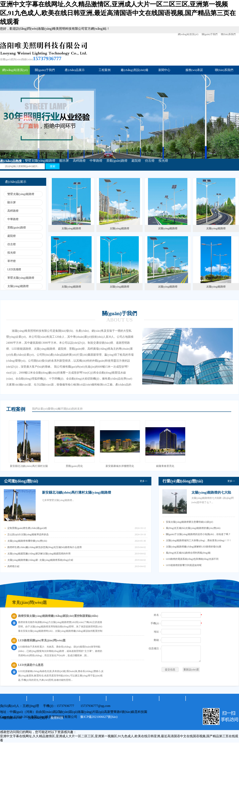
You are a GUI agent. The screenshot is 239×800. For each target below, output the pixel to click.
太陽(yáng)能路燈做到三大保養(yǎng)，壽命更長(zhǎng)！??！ (198, 540)
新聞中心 (164, 70)
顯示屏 (64, 160)
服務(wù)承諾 (194, 70)
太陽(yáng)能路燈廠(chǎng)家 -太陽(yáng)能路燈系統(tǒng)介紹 (40, 560)
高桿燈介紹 (13, 566)
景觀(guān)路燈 (116, 160)
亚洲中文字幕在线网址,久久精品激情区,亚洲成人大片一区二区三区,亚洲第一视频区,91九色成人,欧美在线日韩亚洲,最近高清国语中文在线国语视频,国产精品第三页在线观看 (118, 13)
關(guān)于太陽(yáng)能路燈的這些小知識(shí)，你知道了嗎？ (198, 534)
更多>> (143, 481)
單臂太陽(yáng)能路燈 (20, 277)
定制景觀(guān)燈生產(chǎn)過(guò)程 (27, 528)
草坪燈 (11, 261)
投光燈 (163, 160)
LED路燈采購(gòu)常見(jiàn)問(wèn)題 (42, 640)
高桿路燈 (79, 160)
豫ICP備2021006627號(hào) (99, 716)
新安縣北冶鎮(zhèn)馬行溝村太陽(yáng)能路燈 (76, 492)
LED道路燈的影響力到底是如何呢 (184, 565)
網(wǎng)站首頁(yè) (188, 34)
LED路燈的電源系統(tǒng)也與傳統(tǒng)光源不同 (192, 559)
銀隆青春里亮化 (165, 465)
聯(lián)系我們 (228, 34)
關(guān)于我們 (209, 34)
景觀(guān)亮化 (74, 465)
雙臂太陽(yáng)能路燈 (40, 160)
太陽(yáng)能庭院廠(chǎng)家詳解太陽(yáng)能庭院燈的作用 (39, 553)
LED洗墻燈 (14, 269)
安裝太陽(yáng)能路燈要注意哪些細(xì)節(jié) (189, 522)
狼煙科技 (57, 717)
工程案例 (105, 70)
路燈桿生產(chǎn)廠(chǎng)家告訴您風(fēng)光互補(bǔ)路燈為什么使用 (44, 547)
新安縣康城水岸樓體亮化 (120, 465)
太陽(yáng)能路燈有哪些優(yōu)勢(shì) (27, 540)
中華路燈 (96, 160)
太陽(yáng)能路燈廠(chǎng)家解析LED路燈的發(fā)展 (193, 546)
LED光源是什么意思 (30, 664)
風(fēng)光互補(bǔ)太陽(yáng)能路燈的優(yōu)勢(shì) (193, 528)
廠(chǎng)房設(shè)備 (134, 70)
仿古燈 (150, 160)
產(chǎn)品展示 (75, 70)
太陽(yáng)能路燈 (18, 286)
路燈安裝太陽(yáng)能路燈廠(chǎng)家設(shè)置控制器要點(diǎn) (58, 615)
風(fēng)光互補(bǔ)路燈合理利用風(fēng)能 (188, 552)
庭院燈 (136, 160)
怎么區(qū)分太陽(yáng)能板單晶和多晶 (28, 534)
